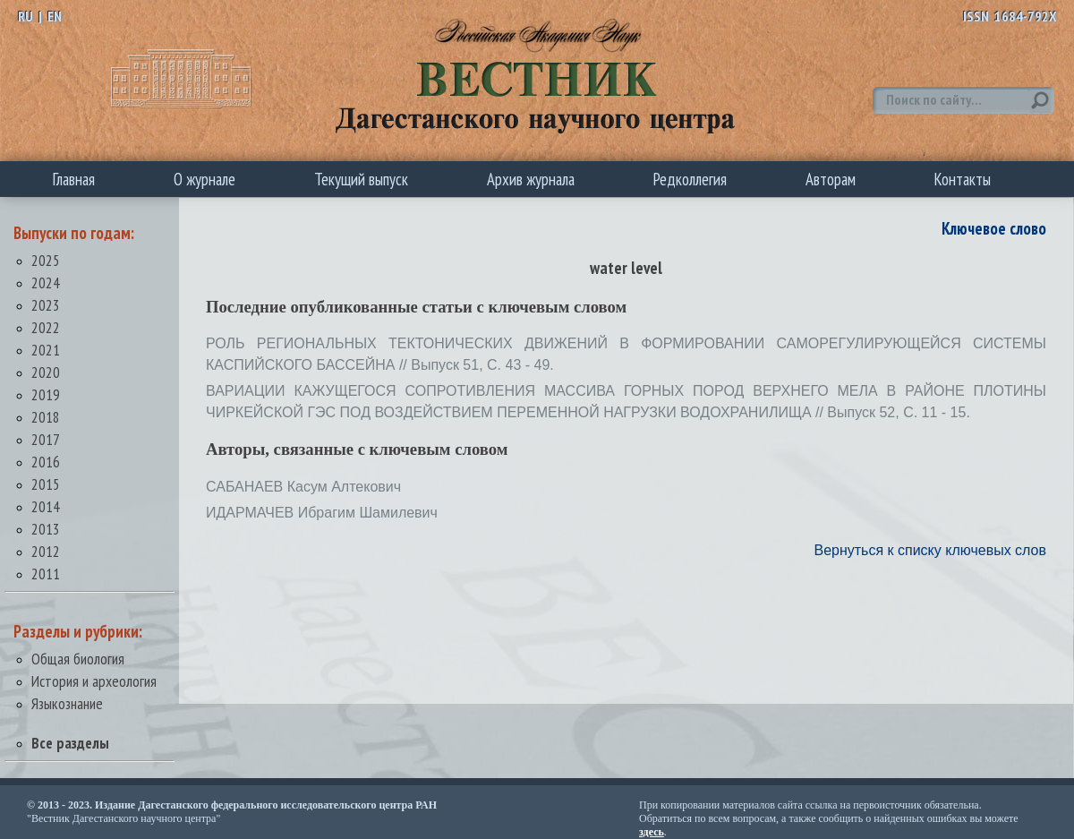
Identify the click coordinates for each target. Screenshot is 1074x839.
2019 (45, 394)
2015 (45, 484)
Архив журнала (531, 179)
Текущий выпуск (361, 179)
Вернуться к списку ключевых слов (930, 550)
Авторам (831, 179)
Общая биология (77, 658)
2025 (45, 260)
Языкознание (67, 703)
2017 (45, 439)
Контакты (962, 179)
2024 (45, 282)
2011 (45, 573)
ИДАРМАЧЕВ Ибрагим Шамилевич (322, 512)
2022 (45, 327)
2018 (45, 417)
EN (54, 16)
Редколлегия (690, 179)
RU (25, 16)
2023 (45, 305)
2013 (45, 528)
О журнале (204, 179)
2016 (45, 461)
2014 (45, 506)
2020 (45, 372)
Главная (74, 179)
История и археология (94, 681)
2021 (45, 349)
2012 (45, 551)
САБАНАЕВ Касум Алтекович (303, 486)
